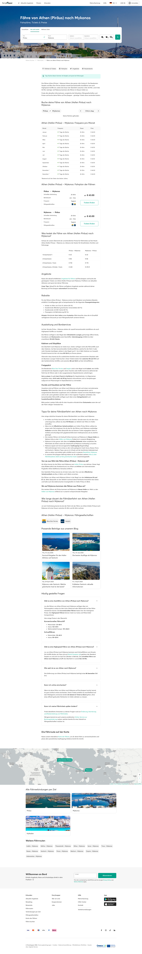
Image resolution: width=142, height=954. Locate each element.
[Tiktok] (110, 930)
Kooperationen (57, 902)
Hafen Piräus (79, 464)
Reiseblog (29, 902)
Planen (38, 3)
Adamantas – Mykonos (34, 856)
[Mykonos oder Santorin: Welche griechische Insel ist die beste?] (55, 575)
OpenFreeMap (117, 784)
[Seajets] (65, 521)
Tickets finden (89, 203)
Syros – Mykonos (93, 846)
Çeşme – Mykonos (92, 851)
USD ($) (122, 3)
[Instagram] (106, 930)
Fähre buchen (30, 921)
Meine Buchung (95, 3)
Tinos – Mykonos (106, 846)
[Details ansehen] (33, 879)
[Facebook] (101, 930)
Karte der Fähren (63, 737)
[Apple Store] (110, 904)
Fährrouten (40, 60)
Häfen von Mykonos (65, 439)
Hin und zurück (34, 29)
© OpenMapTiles (125, 784)
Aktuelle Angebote (25, 3)
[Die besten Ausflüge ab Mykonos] (86, 546)
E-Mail (77, 874)
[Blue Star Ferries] (50, 521)
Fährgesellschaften (32, 915)
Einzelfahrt (25, 29)
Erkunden (47, 3)
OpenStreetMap (138, 784)
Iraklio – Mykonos (32, 846)
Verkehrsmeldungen (84, 909)
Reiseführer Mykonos (90, 452)
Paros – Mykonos (62, 851)
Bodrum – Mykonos (77, 851)
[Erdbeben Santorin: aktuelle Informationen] (86, 575)
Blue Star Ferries (57, 368)
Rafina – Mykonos (46, 846)
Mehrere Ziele (45, 29)
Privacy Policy (107, 880)
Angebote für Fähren (68, 279)
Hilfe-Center (82, 902)
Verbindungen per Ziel (33, 912)
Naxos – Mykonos (32, 851)
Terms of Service (78, 881)
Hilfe (104, 3)
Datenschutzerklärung (64, 945)
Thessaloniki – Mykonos (63, 846)
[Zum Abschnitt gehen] (49, 68)
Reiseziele (29, 905)
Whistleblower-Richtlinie (79, 945)
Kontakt (80, 905)
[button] (50, 111)
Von (24, 35)
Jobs (53, 905)
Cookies (55, 945)
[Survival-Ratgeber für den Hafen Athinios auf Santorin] (55, 546)
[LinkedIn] (114, 930)
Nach (49, 35)
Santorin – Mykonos (47, 851)
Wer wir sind (56, 899)
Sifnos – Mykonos (79, 846)
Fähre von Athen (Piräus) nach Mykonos (58, 60)
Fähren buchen (30, 60)
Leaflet (111, 784)
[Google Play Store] (110, 899)
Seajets (68, 368)
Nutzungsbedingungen (44, 945)
